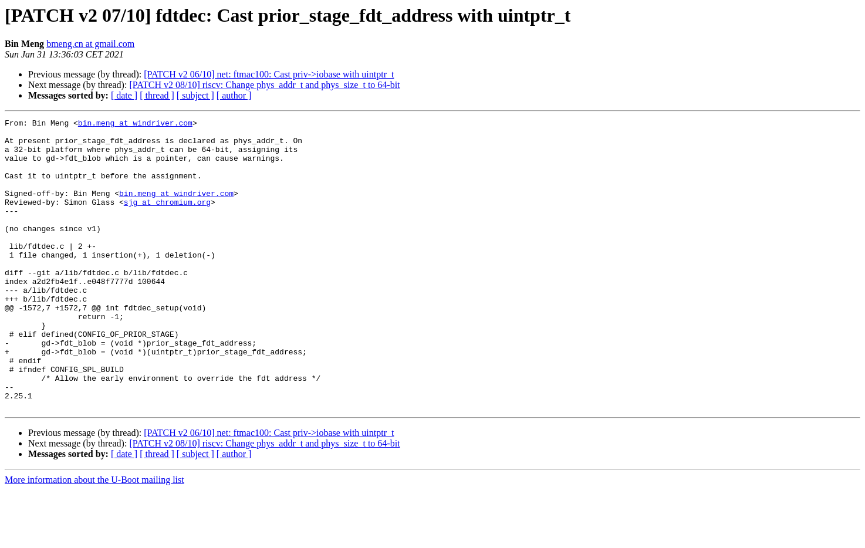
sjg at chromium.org (167, 219)
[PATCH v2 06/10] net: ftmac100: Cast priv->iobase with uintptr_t (269, 74)
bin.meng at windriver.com (135, 124)
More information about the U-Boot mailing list (94, 538)
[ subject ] (195, 95)
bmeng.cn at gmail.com (90, 44)
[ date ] (124, 95)
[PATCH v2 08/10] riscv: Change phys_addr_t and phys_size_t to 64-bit (264, 85)
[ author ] (234, 95)
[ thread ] (157, 95)
